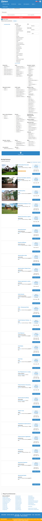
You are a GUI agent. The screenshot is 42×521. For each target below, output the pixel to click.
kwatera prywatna (18, 38)
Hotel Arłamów (21, 294)
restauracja (17, 61)
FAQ (20, 514)
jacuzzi (5, 115)
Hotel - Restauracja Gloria (23, 307)
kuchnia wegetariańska (20, 93)
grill (29, 77)
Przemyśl (19, 193)
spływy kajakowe (31, 108)
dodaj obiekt (17, 515)
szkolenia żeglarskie (7, 141)
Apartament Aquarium (22, 462)
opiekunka (18, 123)
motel (16, 41)
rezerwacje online (6, 24)
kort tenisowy (30, 106)
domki (5, 67)
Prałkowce (20, 180)
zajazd (16, 57)
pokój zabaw (18, 127)
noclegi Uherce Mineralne (6, 499)
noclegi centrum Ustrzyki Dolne (33, 509)
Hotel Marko (20, 346)
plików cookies (9, 519)
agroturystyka (18, 25)
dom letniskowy (18, 29)
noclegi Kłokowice (31, 498)
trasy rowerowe (31, 110)
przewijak (18, 129)
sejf (29, 92)
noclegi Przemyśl (5, 497)
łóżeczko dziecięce (19, 121)
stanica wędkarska (19, 53)
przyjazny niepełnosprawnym (31, 117)
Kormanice (20, 452)
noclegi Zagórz (4, 507)
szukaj (21, 17)
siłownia (5, 118)
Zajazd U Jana (21, 410)
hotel (16, 34)
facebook (4, 514)
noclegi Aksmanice (18, 502)
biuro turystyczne (18, 28)
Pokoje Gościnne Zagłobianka (24, 436)
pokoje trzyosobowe (7, 73)
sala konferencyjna (31, 125)
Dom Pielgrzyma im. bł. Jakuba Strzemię (26, 371)
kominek (30, 78)
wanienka (18, 131)
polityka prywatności (26, 514)
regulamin (17, 514)
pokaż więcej (17, 63)
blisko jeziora (30, 133)
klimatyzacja (30, 69)
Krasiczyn (19, 232)
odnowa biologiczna (19, 43)
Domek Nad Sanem (22, 229)
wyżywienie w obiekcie (20, 96)
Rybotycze (19, 206)
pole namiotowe (18, 48)
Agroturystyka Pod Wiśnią (23, 397)
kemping (17, 36)
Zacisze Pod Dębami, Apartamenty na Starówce (28, 177)
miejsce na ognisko (31, 84)
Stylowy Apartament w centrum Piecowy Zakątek (28, 281)
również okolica (4, 19)
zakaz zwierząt (19, 76)
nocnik (17, 122)
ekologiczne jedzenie (20, 89)
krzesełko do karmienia (20, 119)
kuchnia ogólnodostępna (32, 80)
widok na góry (31, 141)
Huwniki (19, 245)
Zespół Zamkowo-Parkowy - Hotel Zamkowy (27, 320)
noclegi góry (30, 506)
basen (29, 97)
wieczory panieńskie (32, 129)
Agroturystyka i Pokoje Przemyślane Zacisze (27, 268)
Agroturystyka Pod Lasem (23, 164)
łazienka (30, 70)
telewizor (30, 71)
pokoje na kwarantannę (20, 145)
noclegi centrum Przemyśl (32, 508)
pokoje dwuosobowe (7, 70)
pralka (5, 88)
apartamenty (6, 66)
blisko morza (30, 136)
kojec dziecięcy (19, 118)
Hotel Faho (20, 358)
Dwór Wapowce (21, 333)
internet (17, 69)
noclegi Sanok (4, 509)
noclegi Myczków (18, 498)
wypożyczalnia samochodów (30, 94)
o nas (33, 514)
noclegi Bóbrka (4, 503)
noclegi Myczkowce (5, 502)
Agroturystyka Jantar (22, 255)
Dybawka (19, 167)
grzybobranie (30, 103)
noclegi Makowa (18, 508)
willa (16, 56)
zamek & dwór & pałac (19, 59)
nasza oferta (37, 514)
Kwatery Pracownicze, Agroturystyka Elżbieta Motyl (28, 216)
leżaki (29, 81)
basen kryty (30, 99)
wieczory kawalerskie (32, 127)
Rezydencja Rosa (21, 190)
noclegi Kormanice (18, 503)
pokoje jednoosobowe (8, 71)
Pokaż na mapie (20, 153)
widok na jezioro (31, 142)
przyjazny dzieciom (19, 130)
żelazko (29, 73)
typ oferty (16, 24)
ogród (29, 85)
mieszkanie (17, 40)
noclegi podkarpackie (31, 504)
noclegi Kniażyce (31, 499)
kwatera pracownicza (19, 37)
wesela (29, 126)
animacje (18, 115)
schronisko (17, 51)
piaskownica (18, 125)
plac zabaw (18, 126)
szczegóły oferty (36, 173)
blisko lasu (30, 134)
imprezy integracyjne (32, 123)
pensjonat (17, 45)
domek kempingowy (19, 30)
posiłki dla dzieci (19, 95)
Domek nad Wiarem (22, 242)
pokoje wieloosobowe (8, 74)
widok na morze (31, 145)
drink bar (18, 88)
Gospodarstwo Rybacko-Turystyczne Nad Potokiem (28, 203)
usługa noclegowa (18, 55)
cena (28, 24)
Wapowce (19, 335)
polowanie (30, 107)
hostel (16, 33)
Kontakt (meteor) (10, 514)
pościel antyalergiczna (32, 120)
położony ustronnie (31, 137)
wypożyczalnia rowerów (32, 112)
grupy (17, 148)
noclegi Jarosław (5, 508)
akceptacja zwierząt (19, 66)
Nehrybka (19, 271)
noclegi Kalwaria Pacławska (33, 502)
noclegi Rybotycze (31, 497)
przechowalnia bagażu (32, 89)
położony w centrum (32, 138)
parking (17, 70)
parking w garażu (19, 73)
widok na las (30, 144)
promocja (28, 31)
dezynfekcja (18, 141)
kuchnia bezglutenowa (20, 91)
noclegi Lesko (4, 504)
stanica (17, 52)
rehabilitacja (18, 74)
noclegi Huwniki (18, 504)
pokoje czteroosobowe (8, 69)
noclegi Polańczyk (18, 499)
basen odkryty (31, 100)
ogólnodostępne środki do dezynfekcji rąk (20, 143)
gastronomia (18, 60)
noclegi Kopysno (18, 507)
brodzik (17, 117)
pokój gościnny (18, 47)
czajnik (29, 76)
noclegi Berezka (18, 497)
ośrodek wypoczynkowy (19, 44)
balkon (29, 67)
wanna (5, 89)
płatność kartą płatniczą (8, 148)
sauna (5, 117)
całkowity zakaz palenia (20, 67)
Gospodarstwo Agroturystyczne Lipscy (26, 423)
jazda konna (30, 104)
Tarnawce (19, 258)
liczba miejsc (35, 162)
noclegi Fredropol (18, 509)
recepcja (30, 91)
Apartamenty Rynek (22, 475)
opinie (39, 162)
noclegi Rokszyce (31, 503)
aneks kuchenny (31, 66)
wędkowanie (30, 111)
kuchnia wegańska (19, 92)
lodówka (30, 82)
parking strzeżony (19, 71)
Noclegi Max (20, 449)
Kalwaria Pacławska (21, 374)
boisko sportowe (31, 101)
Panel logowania (24, 515)
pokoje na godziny (31, 88)
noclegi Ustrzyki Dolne (6, 498)
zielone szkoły (31, 130)
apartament (17, 26)
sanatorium (17, 49)
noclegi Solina (4, 505)
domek (17, 32)
